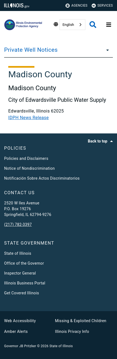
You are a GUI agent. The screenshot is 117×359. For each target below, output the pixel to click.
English (68, 25)
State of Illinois (17, 253)
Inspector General (20, 273)
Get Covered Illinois (21, 293)
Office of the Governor (24, 263)
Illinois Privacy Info (72, 331)
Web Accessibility (20, 321)
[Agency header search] (92, 24)
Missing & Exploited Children (80, 321)
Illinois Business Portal (24, 283)
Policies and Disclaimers (26, 158)
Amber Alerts (16, 331)
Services (102, 6)
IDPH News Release (28, 117)
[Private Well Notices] (106, 50)
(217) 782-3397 (18, 224)
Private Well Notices (31, 49)
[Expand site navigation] (109, 25)
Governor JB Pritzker (20, 346)
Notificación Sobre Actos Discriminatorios (42, 178)
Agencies (77, 6)
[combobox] (72, 24)
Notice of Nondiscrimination (29, 168)
